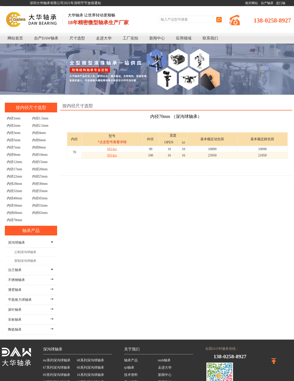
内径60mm (14, 213)
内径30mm (40, 184)
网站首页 (15, 38)
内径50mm (14, 205)
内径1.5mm (40, 118)
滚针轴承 (15, 309)
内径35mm (40, 191)
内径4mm (39, 133)
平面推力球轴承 (20, 300)
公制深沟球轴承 (25, 252)
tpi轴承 (129, 367)
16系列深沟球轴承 (90, 375)
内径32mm (14, 191)
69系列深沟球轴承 (56, 375)
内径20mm (40, 169)
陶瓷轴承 (15, 329)
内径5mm (14, 140)
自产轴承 (267, 3)
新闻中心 (157, 38)
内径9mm (14, 154)
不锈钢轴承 (16, 280)
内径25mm (40, 176)
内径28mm (14, 184)
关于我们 (132, 349)
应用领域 (183, 38)
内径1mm (14, 118)
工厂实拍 (130, 38)
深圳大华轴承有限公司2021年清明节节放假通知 (65, 3)
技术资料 (131, 375)
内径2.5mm (40, 125)
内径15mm (40, 162)
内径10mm (40, 154)
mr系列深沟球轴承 (57, 360)
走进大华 (104, 38)
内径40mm (14, 198)
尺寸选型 (77, 38)
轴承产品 (31, 230)
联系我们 (210, 38)
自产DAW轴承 (46, 38)
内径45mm (40, 198)
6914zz (112, 155)
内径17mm (14, 169)
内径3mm (14, 133)
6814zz (112, 149)
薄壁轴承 (15, 290)
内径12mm (14, 162)
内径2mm (14, 125)
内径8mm (39, 147)
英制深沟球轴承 (25, 261)
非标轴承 (15, 319)
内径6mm (39, 140)
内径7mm (14, 147)
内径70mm (14, 220)
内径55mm (40, 205)
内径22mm (14, 176)
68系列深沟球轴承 (90, 360)
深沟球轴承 (52, 349)
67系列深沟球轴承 (56, 367)
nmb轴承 (164, 360)
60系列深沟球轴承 (90, 367)
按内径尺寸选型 (31, 107)
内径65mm (40, 213)
